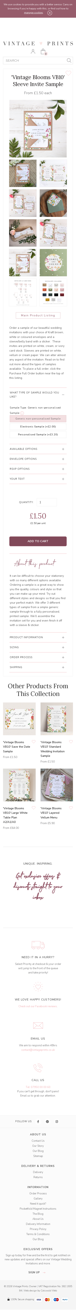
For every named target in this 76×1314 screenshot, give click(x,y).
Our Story (38, 1146)
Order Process (38, 1193)
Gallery (38, 1198)
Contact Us (38, 1141)
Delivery (38, 1172)
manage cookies (33, 12)
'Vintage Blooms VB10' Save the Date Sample (16, 746)
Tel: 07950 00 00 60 (38, 1087)
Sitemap (38, 1156)
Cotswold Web (49, 1290)
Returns (38, 1177)
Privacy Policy (38, 1229)
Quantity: (26, 502)
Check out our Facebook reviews (37, 1006)
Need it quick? (38, 1204)
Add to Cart (38, 541)
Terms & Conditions (38, 1234)
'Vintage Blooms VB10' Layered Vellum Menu (51, 812)
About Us (38, 1219)
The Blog (38, 1214)
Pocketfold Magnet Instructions (38, 1209)
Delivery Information (38, 1224)
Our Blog (38, 1151)
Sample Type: (18, 407)
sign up (38, 1272)
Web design (30, 1290)
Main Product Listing (38, 315)
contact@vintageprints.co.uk (38, 1050)
